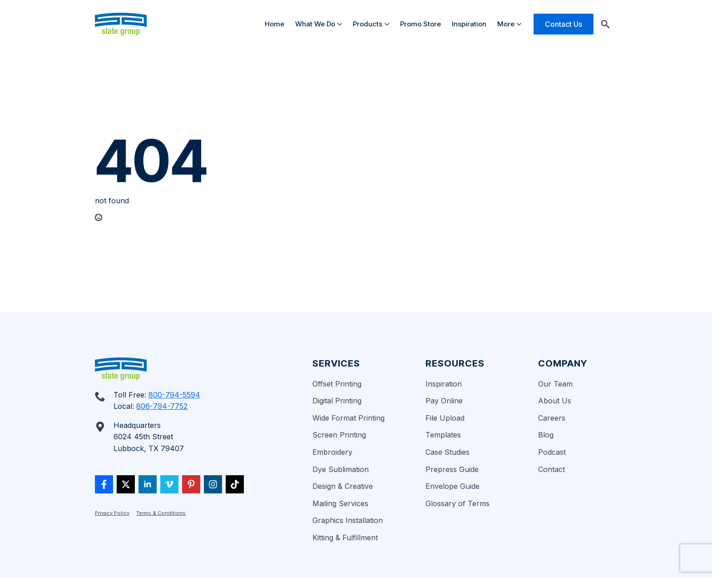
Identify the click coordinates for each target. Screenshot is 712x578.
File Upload (445, 417)
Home (274, 24)
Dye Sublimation (340, 469)
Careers (551, 417)
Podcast (552, 452)
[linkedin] (147, 484)
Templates (443, 434)
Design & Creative (342, 486)
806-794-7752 (162, 406)
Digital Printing (336, 400)
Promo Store (420, 24)
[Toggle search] (605, 24)
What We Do (315, 24)
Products (367, 24)
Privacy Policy (112, 513)
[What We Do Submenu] (341, 23)
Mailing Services (340, 503)
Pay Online (444, 400)
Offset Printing (336, 383)
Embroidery (332, 452)
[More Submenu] (520, 23)
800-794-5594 (174, 394)
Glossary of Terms (457, 503)
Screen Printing (339, 434)
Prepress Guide (452, 469)
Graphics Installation (347, 520)
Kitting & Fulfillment (345, 537)
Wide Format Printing (348, 417)
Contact (551, 469)
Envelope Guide (452, 486)
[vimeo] (169, 484)
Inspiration (469, 24)
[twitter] (126, 484)
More (505, 24)
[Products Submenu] (388, 23)
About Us (554, 400)
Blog (546, 434)
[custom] (104, 484)
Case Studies (447, 452)
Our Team (555, 383)
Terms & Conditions (161, 513)
